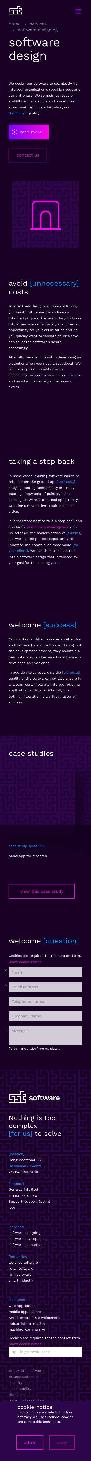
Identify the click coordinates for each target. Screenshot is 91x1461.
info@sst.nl (33, 1189)
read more (26, 132)
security (15, 1383)
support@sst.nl (37, 1201)
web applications (23, 1306)
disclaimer (17, 1395)
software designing (24, 1233)
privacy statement (24, 1377)
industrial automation (27, 1324)
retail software (21, 1268)
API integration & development (34, 1317)
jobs (12, 1207)
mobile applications (25, 1312)
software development (27, 1239)
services (38, 23)
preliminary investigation (47, 527)
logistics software (23, 1262)
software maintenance (27, 1245)
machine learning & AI (27, 1329)
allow (30, 1442)
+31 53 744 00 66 (23, 1195)
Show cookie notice (25, 962)
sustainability (20, 1388)
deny (62, 1442)
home (15, 23)
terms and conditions (27, 1400)
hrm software (20, 1274)
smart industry (21, 1280)
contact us (28, 155)
